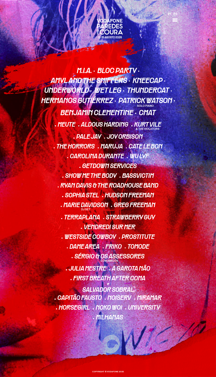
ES (175, 14)
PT (170, 14)
